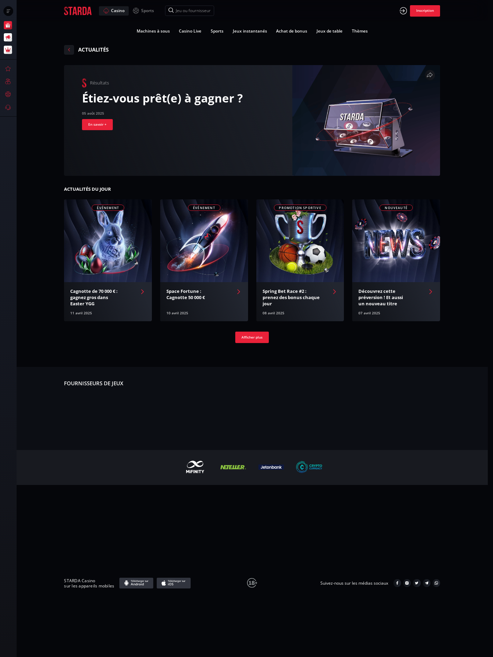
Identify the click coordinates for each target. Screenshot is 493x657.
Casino (114, 11)
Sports (143, 11)
